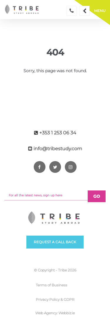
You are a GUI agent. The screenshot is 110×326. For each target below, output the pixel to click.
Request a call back (55, 242)
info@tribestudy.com (55, 148)
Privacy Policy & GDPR (55, 299)
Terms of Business (51, 285)
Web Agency (46, 313)
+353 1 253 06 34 (55, 133)
